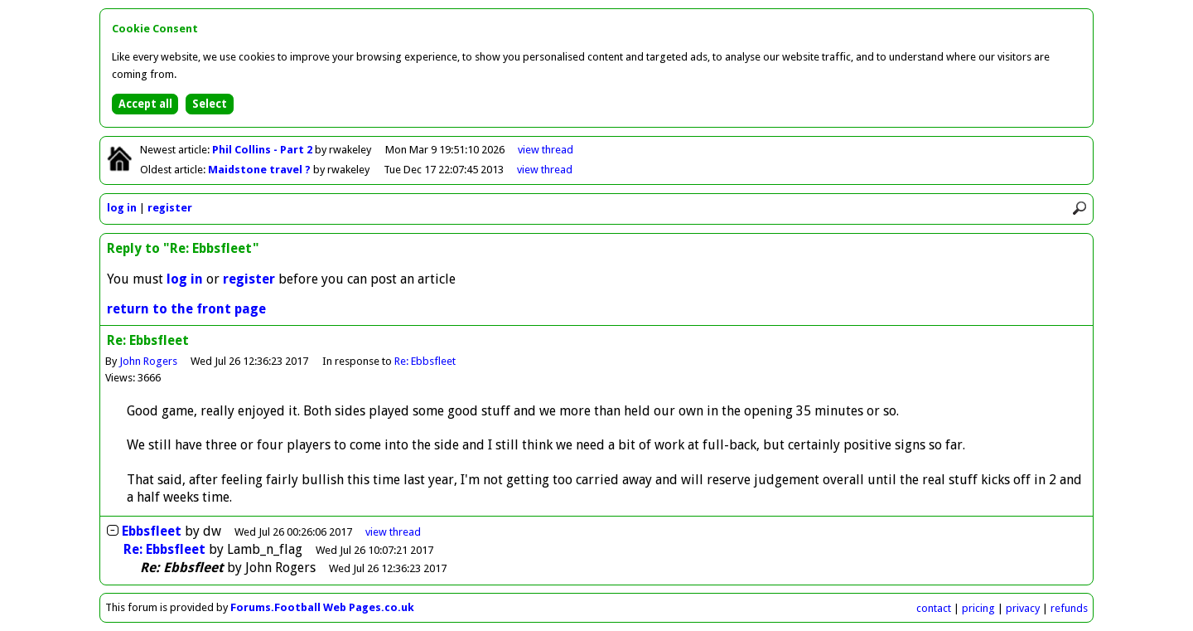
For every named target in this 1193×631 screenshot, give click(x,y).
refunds (1069, 608)
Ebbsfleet (151, 531)
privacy (1023, 608)
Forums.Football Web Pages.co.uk (322, 607)
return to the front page (186, 309)
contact (933, 608)
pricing (978, 608)
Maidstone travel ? (260, 169)
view (545, 149)
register (169, 207)
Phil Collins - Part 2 (263, 149)
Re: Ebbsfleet (425, 361)
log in (122, 207)
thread (393, 532)
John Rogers (148, 361)
